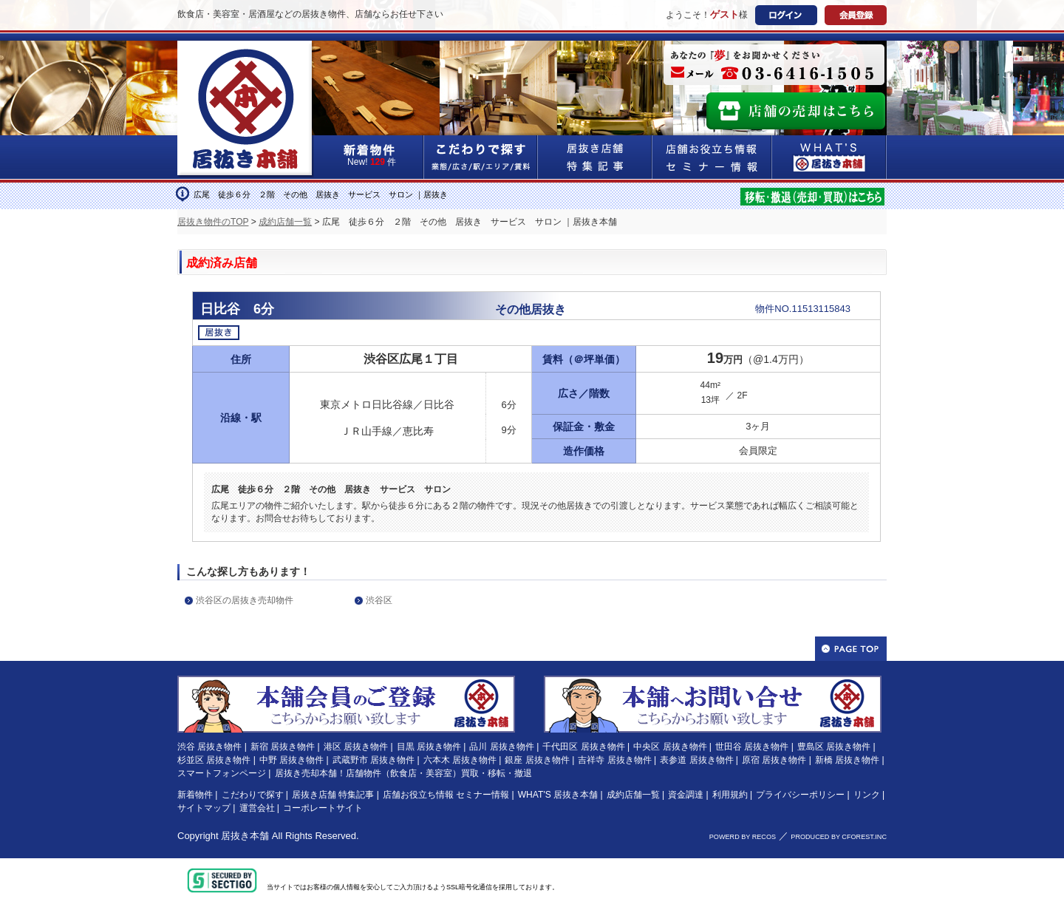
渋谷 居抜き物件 (209, 746)
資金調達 (685, 795)
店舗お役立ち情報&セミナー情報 (712, 157)
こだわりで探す (481, 157)
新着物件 (195, 795)
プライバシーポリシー (800, 795)
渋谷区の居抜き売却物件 (244, 600)
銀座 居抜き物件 (537, 760)
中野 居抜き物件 (291, 760)
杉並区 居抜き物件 (213, 760)
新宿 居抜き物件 (282, 746)
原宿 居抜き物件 (774, 760)
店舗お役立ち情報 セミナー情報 (446, 795)
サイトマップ (204, 808)
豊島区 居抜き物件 (833, 746)
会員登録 (856, 15)
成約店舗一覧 (285, 222)
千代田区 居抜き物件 (583, 746)
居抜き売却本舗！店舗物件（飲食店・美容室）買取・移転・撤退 (403, 773)
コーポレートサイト (323, 808)
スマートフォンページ (221, 773)
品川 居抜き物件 (501, 746)
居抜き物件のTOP (212, 222)
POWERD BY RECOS (742, 837)
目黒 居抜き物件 (429, 746)
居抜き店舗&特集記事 (595, 157)
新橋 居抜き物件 (847, 760)
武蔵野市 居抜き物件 (373, 760)
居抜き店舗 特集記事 (333, 795)
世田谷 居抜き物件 (751, 746)
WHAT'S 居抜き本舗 (558, 795)
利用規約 (730, 795)
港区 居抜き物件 (356, 746)
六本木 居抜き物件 (460, 760)
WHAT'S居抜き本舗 (829, 157)
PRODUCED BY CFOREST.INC (839, 837)
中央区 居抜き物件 (669, 746)
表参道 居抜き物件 (696, 760)
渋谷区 (379, 600)
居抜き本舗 (245, 835)
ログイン (786, 15)
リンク (866, 795)
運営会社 (257, 808)
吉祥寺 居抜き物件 (614, 760)
